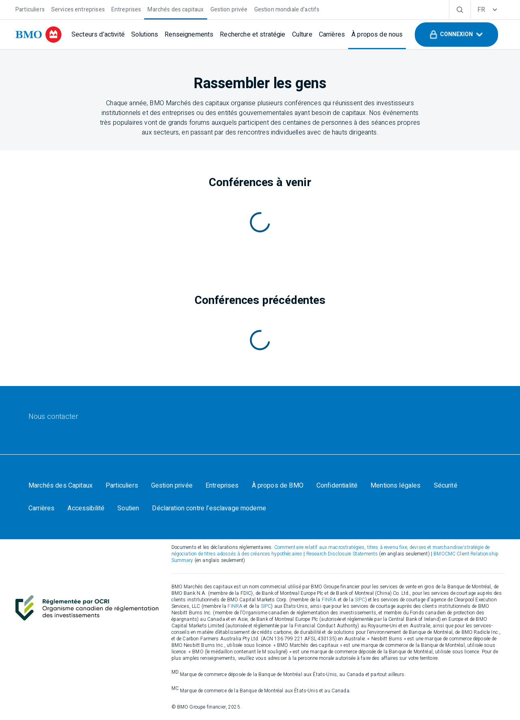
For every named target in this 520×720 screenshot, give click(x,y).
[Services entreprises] (78, 9)
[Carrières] (332, 34)
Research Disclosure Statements (342, 553)
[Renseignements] (189, 34)
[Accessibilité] (85, 508)
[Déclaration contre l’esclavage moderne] (209, 508)
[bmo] (38, 34)
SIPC (360, 599)
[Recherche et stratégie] (252, 34)
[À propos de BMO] (277, 485)
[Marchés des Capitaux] (60, 485)
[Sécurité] (445, 485)
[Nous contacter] (53, 417)
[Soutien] (128, 508)
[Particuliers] (30, 9)
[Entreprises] (126, 9)
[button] (456, 34)
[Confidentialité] (337, 485)
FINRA (329, 599)
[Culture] (302, 34)
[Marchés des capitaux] (175, 9)
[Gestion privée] (229, 9)
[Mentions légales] (395, 485)
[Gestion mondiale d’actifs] (287, 9)
